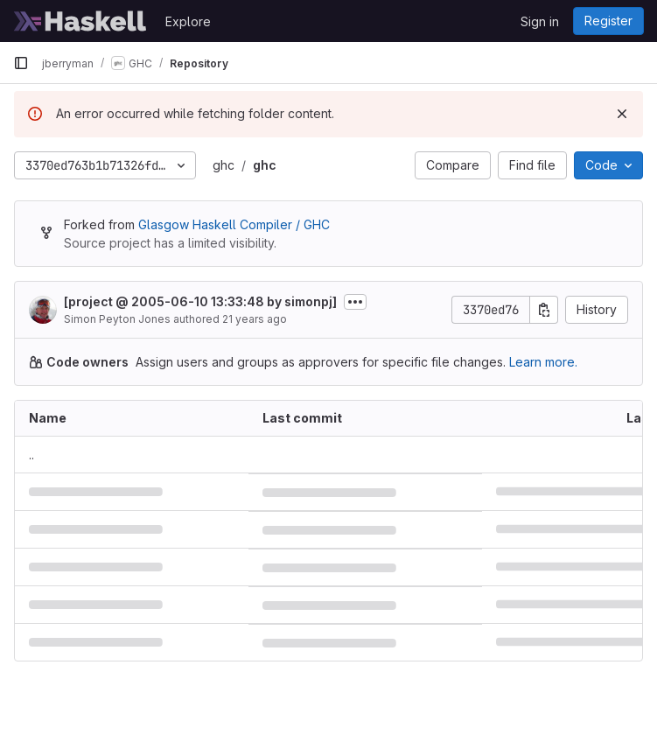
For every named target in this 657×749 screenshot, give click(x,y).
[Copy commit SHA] (544, 310)
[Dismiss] (622, 113)
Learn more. (543, 361)
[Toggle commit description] (355, 302)
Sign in (540, 21)
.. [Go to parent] (31, 454)
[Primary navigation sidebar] (21, 63)
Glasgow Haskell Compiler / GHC (234, 224)
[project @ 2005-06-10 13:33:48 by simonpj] (200, 301)
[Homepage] (80, 21)
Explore (188, 21)
